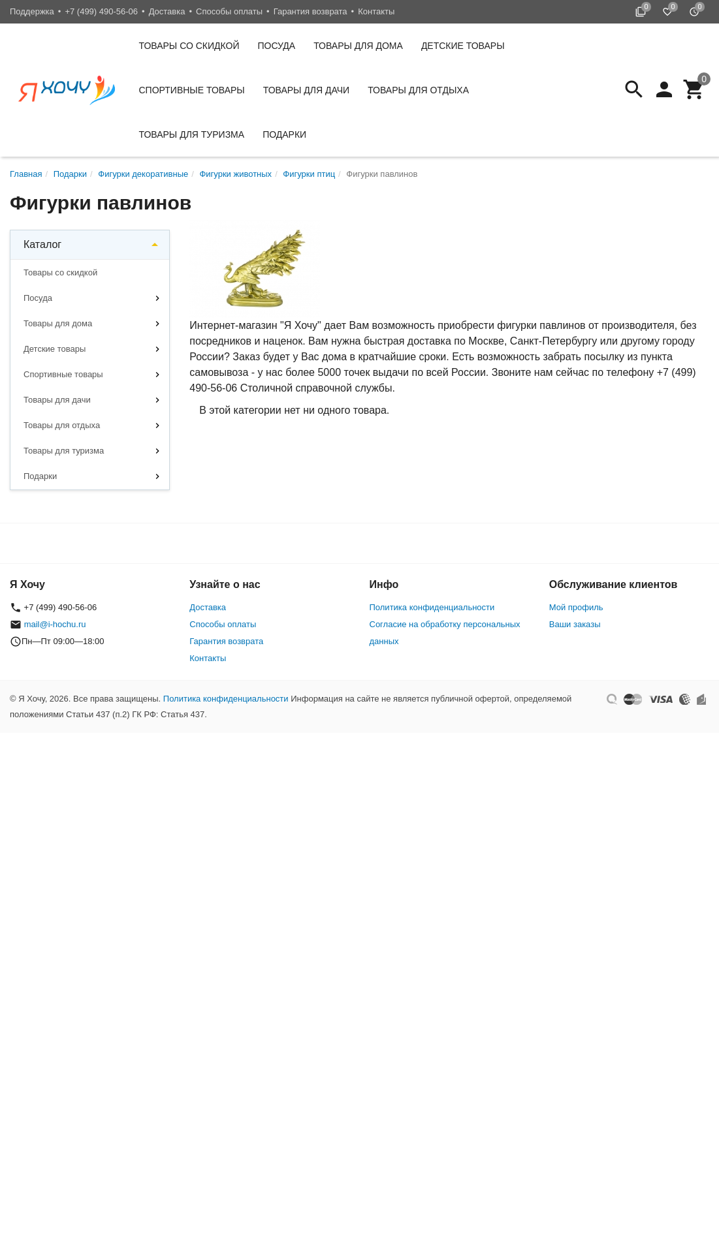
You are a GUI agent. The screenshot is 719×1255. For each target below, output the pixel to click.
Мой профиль (576, 607)
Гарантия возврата (310, 11)
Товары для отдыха (418, 90)
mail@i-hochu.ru (55, 624)
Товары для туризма (192, 134)
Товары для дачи (306, 90)
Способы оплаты (229, 11)
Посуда (277, 45)
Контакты (376, 11)
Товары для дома (358, 45)
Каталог (42, 244)
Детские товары (463, 45)
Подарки (284, 134)
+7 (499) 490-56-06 (101, 11)
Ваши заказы (575, 624)
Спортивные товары (192, 90)
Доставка (167, 11)
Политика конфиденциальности (432, 607)
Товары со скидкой (189, 45)
